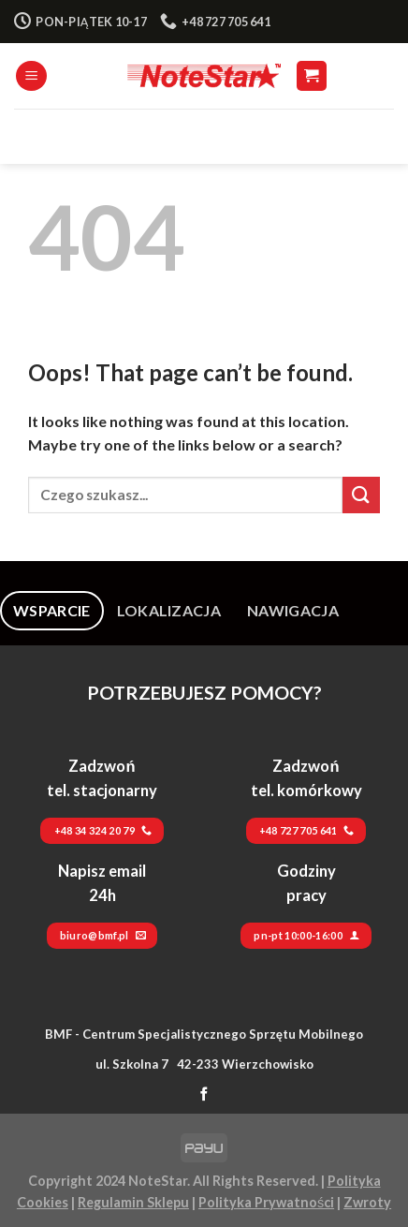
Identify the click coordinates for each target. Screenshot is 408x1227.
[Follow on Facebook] (204, 1094)
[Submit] (361, 495)
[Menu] (31, 76)
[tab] (52, 610)
